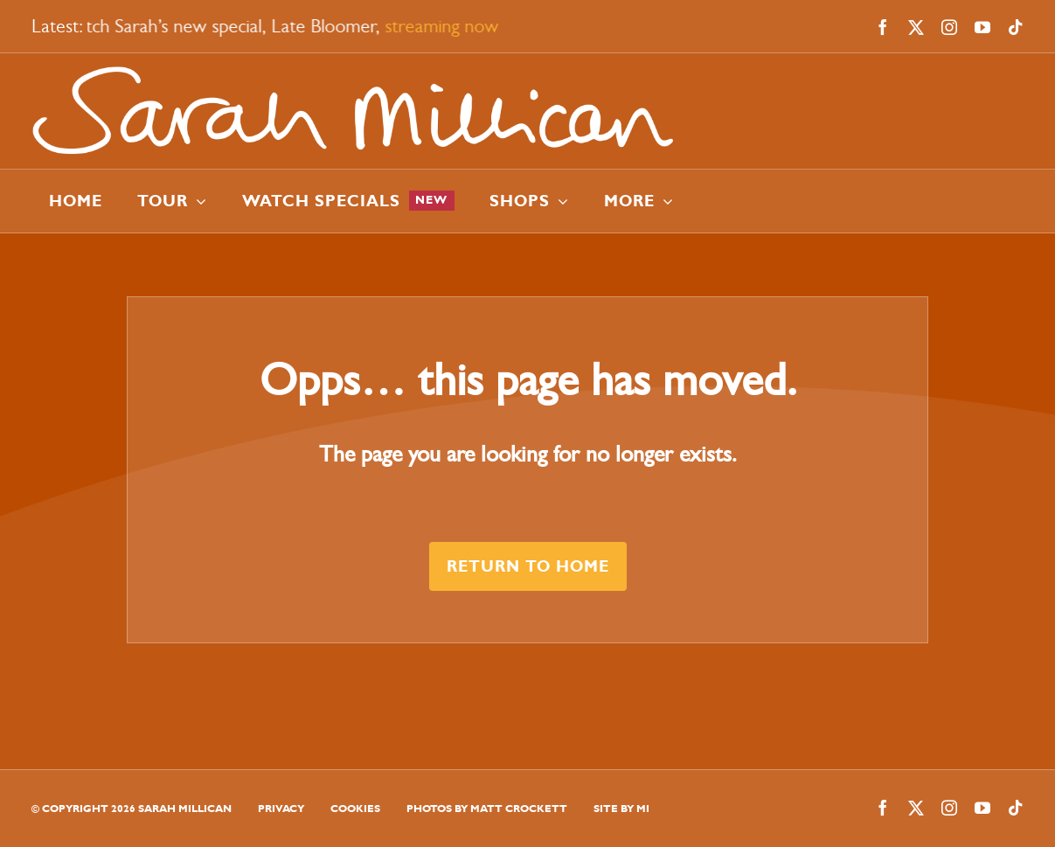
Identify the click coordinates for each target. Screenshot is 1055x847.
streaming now (445, 26)
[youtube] (982, 27)
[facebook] (883, 27)
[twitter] (916, 27)
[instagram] (949, 27)
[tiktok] (1016, 27)
